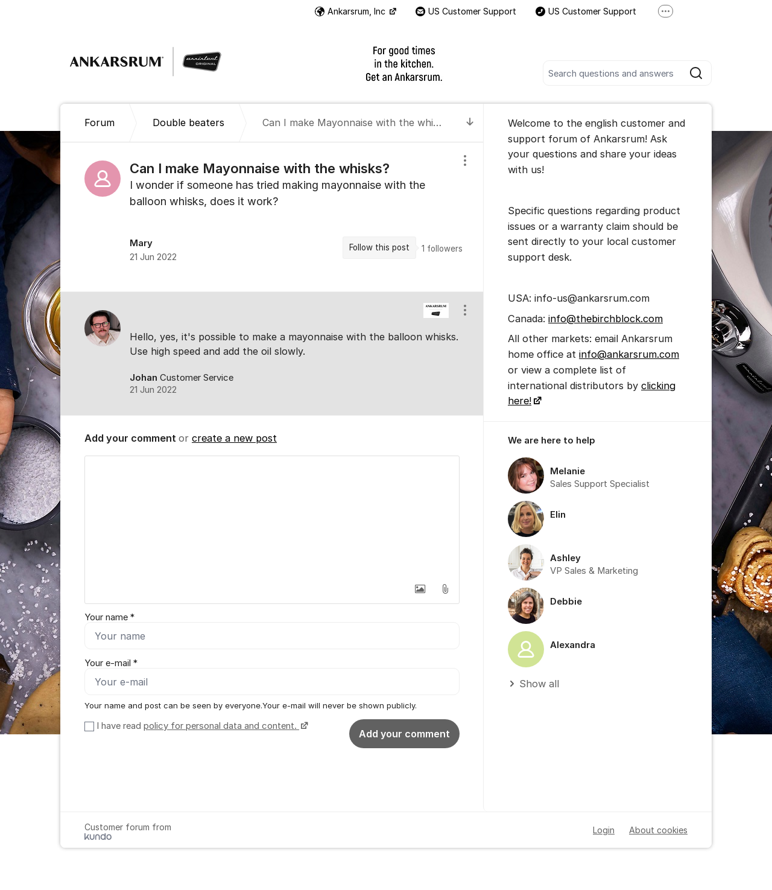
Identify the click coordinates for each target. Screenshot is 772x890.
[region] (272, 216)
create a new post (234, 438)
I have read (201, 725)
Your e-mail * (111, 663)
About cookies (658, 830)
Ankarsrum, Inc (351, 11)
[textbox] (272, 516)
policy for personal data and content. (221, 725)
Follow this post (379, 247)
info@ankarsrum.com (629, 354)
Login (604, 830)
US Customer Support (466, 11)
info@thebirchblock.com (605, 319)
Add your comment (404, 734)
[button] (419, 589)
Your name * (109, 617)
